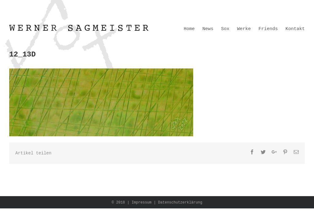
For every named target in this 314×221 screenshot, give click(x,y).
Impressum (141, 202)
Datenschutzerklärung (180, 202)
